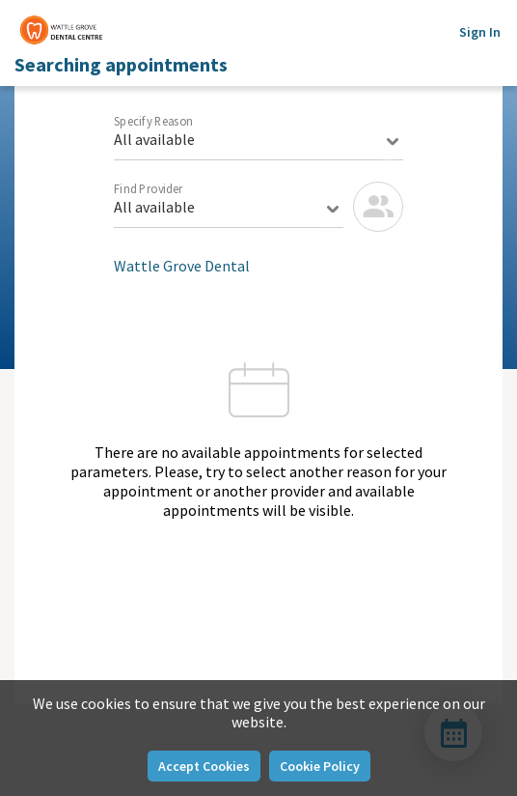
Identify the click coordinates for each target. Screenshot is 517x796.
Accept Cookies (204, 766)
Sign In (480, 32)
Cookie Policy (320, 766)
